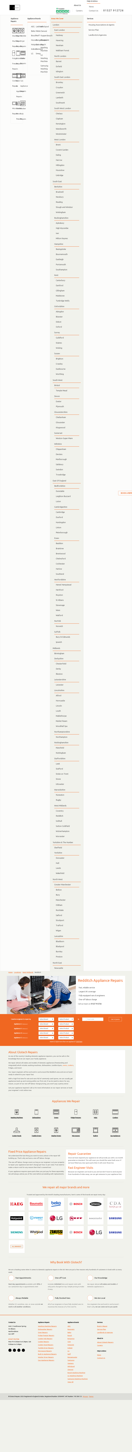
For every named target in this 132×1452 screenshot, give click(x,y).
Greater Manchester (62, 885)
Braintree (60, 548)
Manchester (61, 900)
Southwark (60, 103)
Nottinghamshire (61, 742)
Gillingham (60, 291)
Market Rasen (61, 721)
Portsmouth (61, 264)
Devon (57, 396)
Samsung (71, 1360)
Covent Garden (62, 150)
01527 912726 (113, 10)
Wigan (58, 930)
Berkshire (58, 187)
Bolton (59, 890)
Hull (57, 863)
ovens (65, 1065)
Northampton (61, 737)
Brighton (59, 359)
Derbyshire (58, 658)
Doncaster (60, 858)
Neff (69, 1354)
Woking (59, 348)
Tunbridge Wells (62, 301)
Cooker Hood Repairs (45, 1345)
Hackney (59, 35)
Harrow (59, 160)
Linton (58, 527)
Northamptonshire (62, 732)
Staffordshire (59, 758)
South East (57, 181)
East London (59, 30)
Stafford (59, 769)
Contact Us (93, 11)
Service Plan (94, 30)
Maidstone (60, 296)
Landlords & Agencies (98, 35)
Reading (59, 202)
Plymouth (60, 406)
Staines (59, 343)
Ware (58, 610)
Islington (59, 71)
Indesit (70, 1348)
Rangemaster (72, 1357)
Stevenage (60, 605)
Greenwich (60, 92)
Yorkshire (58, 853)
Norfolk (57, 621)
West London (59, 139)
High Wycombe (62, 228)
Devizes (59, 454)
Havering (59, 40)
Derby (58, 669)
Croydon (59, 87)
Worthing (60, 374)
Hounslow (60, 170)
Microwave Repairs (45, 1351)
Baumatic (71, 1329)
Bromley (59, 82)
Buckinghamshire (61, 218)
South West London (62, 108)
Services (90, 19)
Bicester (59, 317)
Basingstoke (61, 249)
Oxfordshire (59, 306)
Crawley (59, 364)
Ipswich (59, 642)
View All (70, 1382)
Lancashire (58, 936)
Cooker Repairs (43, 1342)
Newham (59, 45)
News (91, 7)
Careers (79, 11)
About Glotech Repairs (105, 1342)
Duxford (59, 517)
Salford (59, 915)
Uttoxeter (60, 784)
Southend (60, 574)
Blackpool (60, 946)
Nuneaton (60, 795)
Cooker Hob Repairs (45, 1339)
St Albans (60, 600)
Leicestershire (60, 679)
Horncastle (60, 701)
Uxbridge (59, 175)
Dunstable (60, 491)
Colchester (60, 564)
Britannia (71, 1339)
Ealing (58, 155)
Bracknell (60, 192)
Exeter (58, 401)
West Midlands (60, 806)
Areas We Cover (57, 19)
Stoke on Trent (62, 774)
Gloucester (60, 422)
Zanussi (70, 1369)
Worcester (60, 836)
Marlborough (61, 459)
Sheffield (58, 848)
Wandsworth (61, 129)
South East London (62, 77)
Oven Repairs (43, 1332)
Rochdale (60, 910)
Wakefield (60, 873)
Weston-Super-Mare (64, 438)
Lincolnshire (59, 690)
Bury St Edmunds (63, 637)
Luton (58, 501)
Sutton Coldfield (63, 826)
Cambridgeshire (60, 507)
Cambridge (60, 512)
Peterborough (62, 532)
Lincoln (59, 706)
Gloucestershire (60, 412)
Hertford (59, 590)
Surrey (57, 332)
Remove (25, 1024)
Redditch (59, 816)
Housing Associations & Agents (101, 25)
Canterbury (60, 280)
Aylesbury (60, 223)
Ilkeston (59, 674)
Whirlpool (71, 1366)
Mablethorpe (61, 716)
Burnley (59, 951)
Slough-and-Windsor (64, 207)
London (56, 25)
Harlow (59, 569)
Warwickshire (59, 790)
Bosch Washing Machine (76, 1373)
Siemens (71, 1363)
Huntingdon (61, 522)
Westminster (61, 134)
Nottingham (61, 753)
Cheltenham (61, 417)
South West (57, 380)
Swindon (59, 469)
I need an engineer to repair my (21, 1019)
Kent (56, 275)
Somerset (58, 433)
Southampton (61, 270)
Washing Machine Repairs (47, 1326)
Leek (58, 764)
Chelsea (59, 113)
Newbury (60, 197)
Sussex (57, 353)
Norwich (59, 626)
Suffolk (57, 632)
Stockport (60, 920)
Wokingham (61, 212)
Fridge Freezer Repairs (46, 1335)
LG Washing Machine (75, 1376)
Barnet (59, 61)
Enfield (59, 66)
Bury (58, 895)
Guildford (60, 338)
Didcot (58, 322)
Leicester (60, 685)
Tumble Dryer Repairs (46, 1348)
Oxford (59, 327)
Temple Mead (61, 390)
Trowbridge (61, 475)
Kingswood (60, 427)
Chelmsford (61, 559)
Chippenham (61, 449)
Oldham (59, 905)
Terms (91, 1396)
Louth (58, 711)
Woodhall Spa (61, 726)
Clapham (59, 119)
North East (57, 963)
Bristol (57, 385)
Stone (58, 779)
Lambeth (59, 98)
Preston (59, 957)
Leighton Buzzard (63, 496)
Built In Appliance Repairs (47, 1354)
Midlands (56, 648)
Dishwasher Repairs (45, 1329)
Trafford (59, 925)
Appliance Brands (34, 19)
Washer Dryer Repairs (46, 1357)
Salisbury (59, 464)
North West (58, 879)
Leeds (58, 868)
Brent (58, 145)
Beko (69, 1332)
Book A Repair (102, 1326)
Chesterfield (61, 664)
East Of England (59, 481)
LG (68, 1351)
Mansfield (60, 748)
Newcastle (58, 968)
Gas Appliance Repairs (46, 1360)
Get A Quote (115, 1019)
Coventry (60, 811)
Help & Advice (92, 1)
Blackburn (60, 941)
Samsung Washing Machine (78, 1379)
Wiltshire (58, 444)
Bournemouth (62, 254)
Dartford (59, 285)
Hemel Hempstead (63, 585)
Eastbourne (60, 369)
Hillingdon (60, 165)
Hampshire (58, 244)
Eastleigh (60, 259)
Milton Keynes (62, 238)
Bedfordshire (59, 486)
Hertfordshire (60, 580)
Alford (58, 695)
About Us (77, 5)
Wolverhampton (62, 831)
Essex (56, 538)
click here (79, 1041)
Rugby (58, 800)
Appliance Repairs (14, 20)
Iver (57, 233)
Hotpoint (71, 1345)
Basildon (59, 543)
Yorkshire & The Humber (63, 842)
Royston (59, 595)
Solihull (59, 821)
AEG (69, 1326)
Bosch (70, 1335)
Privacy (85, 1396)
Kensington (60, 124)
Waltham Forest (62, 50)
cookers (70, 1065)
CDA (69, 1342)
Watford (59, 615)
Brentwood (60, 554)
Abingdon (60, 312)
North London (60, 56)
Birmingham (59, 653)
